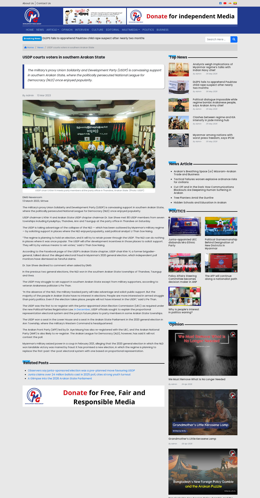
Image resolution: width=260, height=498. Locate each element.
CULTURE (97, 30)
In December (82, 309)
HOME (30, 30)
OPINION (67, 30)
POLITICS (148, 30)
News (40, 47)
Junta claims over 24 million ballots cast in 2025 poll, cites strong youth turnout (79, 374)
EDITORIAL (112, 30)
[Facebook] (220, 3)
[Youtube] (225, 3)
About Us (28, 3)
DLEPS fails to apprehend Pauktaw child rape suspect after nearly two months (93, 38)
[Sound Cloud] (229, 3)
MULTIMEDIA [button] (130, 30)
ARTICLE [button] (51, 30)
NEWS (40, 30)
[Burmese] (235, 3)
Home (29, 47)
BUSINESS (162, 30)
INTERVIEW (82, 30)
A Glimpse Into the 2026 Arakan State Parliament (60, 378)
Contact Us (43, 3)
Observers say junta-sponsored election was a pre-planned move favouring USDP (81, 370)
